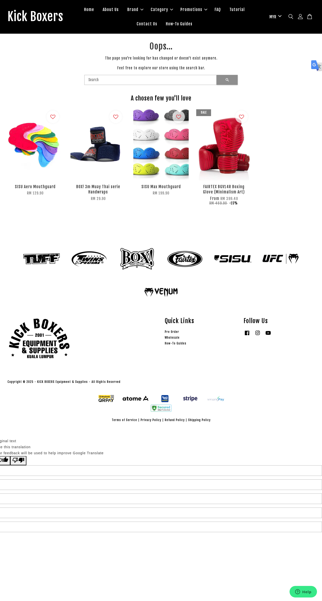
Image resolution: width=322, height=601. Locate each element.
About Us (111, 9)
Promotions (193, 9)
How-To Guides (179, 23)
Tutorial (237, 9)
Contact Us (147, 23)
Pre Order (172, 332)
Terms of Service (124, 420)
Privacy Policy (151, 420)
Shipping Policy (199, 420)
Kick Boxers (35, 17)
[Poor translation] (18, 461)
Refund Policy (175, 420)
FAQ (218, 9)
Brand (135, 9)
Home (89, 9)
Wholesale (172, 337)
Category (162, 9)
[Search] (150, 80)
